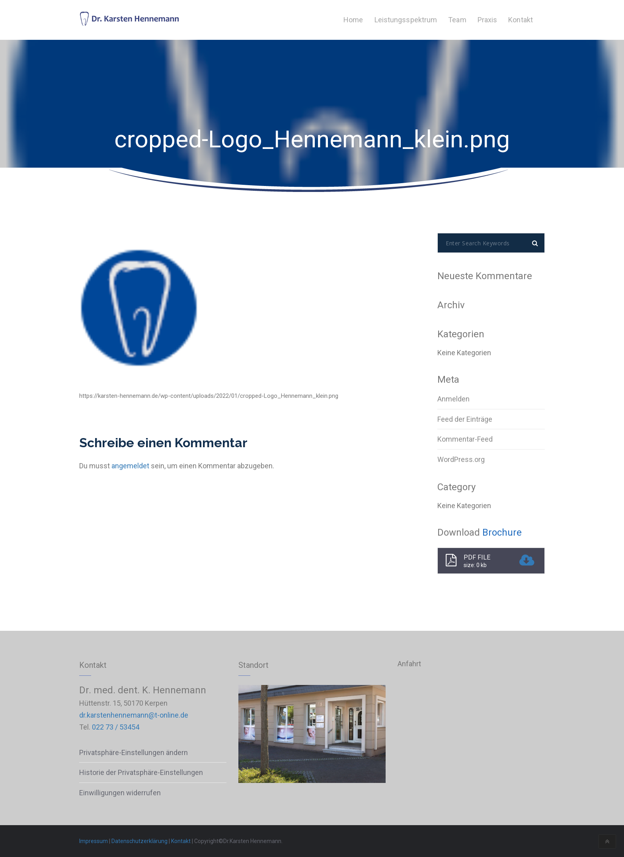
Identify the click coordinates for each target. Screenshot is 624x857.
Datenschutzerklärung (139, 841)
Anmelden (453, 399)
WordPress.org (461, 459)
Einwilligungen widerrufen (120, 793)
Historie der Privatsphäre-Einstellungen (141, 772)
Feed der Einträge (464, 419)
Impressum (93, 841)
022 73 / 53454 (115, 727)
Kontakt (181, 841)
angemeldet (130, 466)
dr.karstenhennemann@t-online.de (133, 715)
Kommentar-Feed (465, 439)
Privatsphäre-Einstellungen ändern (133, 752)
